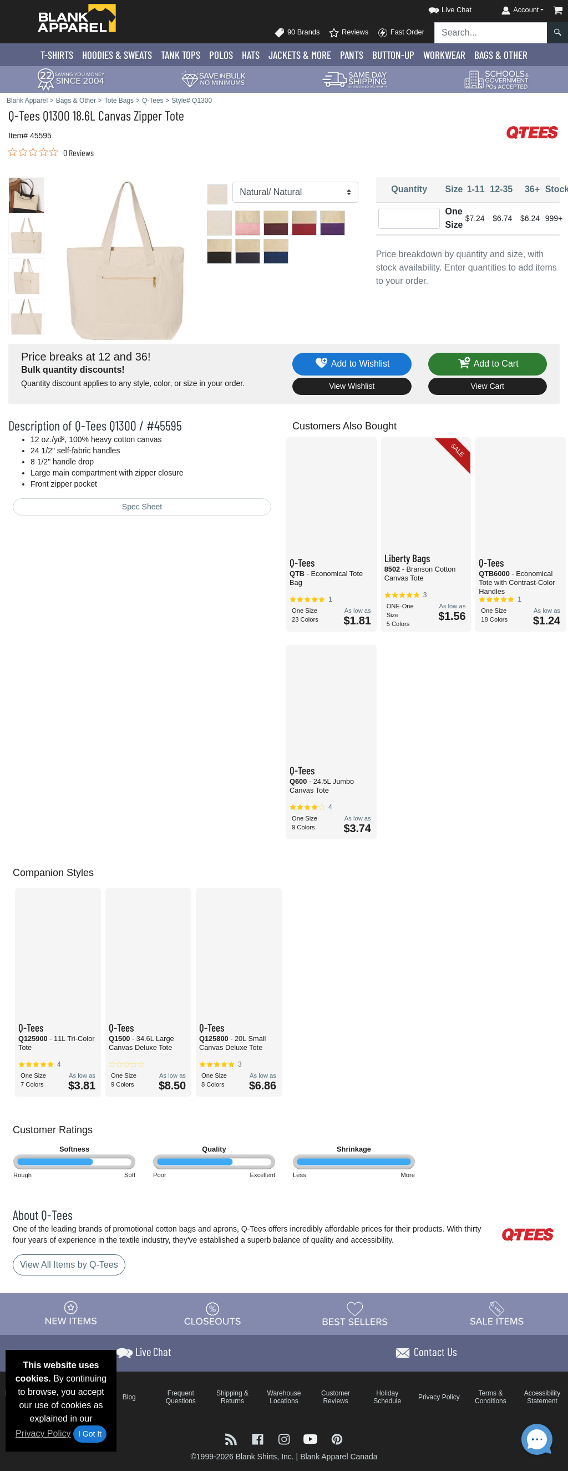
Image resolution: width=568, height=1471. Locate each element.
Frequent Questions (181, 1397)
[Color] (295, 192)
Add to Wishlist (352, 364)
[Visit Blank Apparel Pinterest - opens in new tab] (337, 1438)
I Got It (90, 1433)
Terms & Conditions (490, 1397)
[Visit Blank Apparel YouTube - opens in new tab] (311, 1438)
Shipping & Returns (232, 1397)
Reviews (348, 32)
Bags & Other (501, 54)
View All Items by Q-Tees (69, 1264)
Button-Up (393, 54)
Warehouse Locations (284, 1397)
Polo (221, 54)
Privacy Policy (43, 1433)
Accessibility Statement (542, 1397)
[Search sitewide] (490, 32)
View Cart (487, 386)
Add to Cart (488, 364)
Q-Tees (24, 115)
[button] (439, 8)
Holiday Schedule (387, 1397)
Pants (351, 54)
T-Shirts (56, 54)
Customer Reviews (335, 1397)
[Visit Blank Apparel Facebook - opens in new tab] (259, 1438)
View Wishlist (351, 386)
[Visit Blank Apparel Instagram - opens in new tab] (285, 1438)
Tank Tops (180, 54)
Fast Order (400, 32)
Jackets (299, 54)
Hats (251, 54)
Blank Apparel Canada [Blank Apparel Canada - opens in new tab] (338, 1456)
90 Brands (297, 32)
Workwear (444, 54)
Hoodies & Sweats (117, 54)
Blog (129, 1397)
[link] (51, 152)
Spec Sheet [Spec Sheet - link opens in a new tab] (142, 506)
